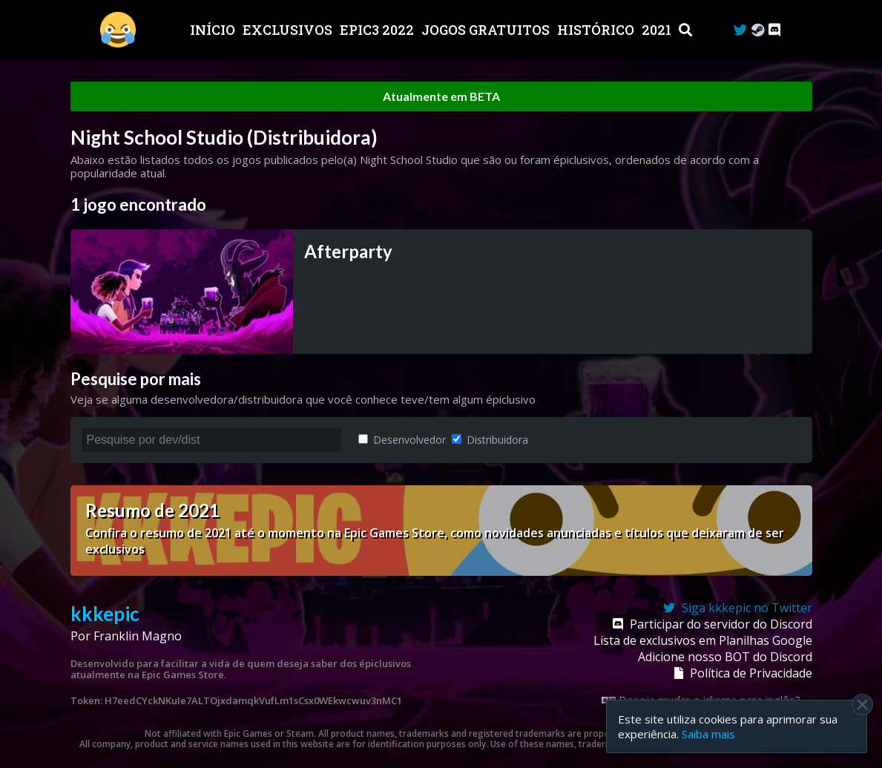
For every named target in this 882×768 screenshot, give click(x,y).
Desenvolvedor (402, 440)
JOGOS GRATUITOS (487, 30)
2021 (658, 30)
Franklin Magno (137, 636)
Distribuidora (490, 440)
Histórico (597, 30)
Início (214, 30)
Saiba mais (708, 733)
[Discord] (774, 30)
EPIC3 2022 (378, 30)
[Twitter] (740, 30)
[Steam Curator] (757, 30)
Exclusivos (289, 30)
